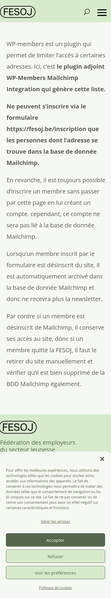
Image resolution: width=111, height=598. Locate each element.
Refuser (56, 556)
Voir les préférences (55, 573)
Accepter (55, 540)
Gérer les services (55, 521)
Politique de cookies (55, 587)
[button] (102, 459)
